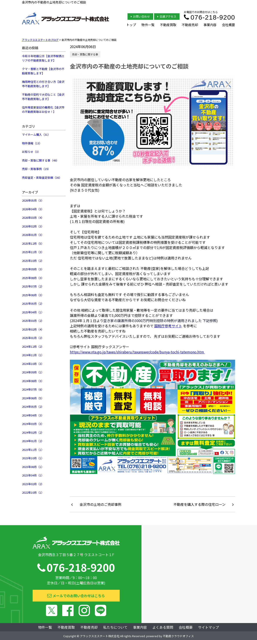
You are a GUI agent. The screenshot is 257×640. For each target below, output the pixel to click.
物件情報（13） (32, 143)
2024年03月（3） (33, 424)
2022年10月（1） (33, 492)
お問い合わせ (140, 16)
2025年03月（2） (33, 321)
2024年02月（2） (33, 432)
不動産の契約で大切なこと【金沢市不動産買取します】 (43, 96)
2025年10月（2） (33, 261)
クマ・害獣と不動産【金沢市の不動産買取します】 (43, 71)
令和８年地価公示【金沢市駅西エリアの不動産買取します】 (43, 58)
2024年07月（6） (33, 389)
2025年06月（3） (33, 295)
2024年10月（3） (33, 364)
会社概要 (228, 24)
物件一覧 (148, 24)
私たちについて (115, 627)
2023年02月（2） (33, 484)
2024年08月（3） (33, 381)
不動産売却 (190, 24)
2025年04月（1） (33, 312)
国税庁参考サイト (168, 325)
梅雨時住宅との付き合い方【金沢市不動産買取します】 (43, 84)
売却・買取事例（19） (36, 169)
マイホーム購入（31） (36, 134)
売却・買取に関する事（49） (40, 160)
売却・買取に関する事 (85, 54)
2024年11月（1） (33, 355)
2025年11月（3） (33, 252)
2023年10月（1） (33, 458)
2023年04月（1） (33, 475)
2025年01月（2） (33, 338)
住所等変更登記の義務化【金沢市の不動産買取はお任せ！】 (43, 109)
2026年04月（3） (33, 209)
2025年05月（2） (33, 303)
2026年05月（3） (33, 200)
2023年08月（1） (33, 467)
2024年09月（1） (33, 372)
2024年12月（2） (33, 346)
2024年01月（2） (33, 441)
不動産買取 (168, 24)
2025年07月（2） (33, 286)
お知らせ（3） (31, 152)
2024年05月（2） (33, 406)
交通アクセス (166, 16)
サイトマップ (208, 627)
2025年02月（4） (33, 329)
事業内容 (210, 24)
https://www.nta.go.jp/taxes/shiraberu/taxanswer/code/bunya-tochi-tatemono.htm (137, 351)
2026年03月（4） (33, 218)
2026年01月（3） (33, 235)
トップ (131, 24)
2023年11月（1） (33, 450)
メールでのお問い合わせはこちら (76, 595)
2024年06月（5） (33, 398)
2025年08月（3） (33, 278)
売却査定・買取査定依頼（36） (42, 177)
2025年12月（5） (33, 243)
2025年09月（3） (33, 269)
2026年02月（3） (33, 226)
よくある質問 (162, 627)
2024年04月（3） (33, 415)
